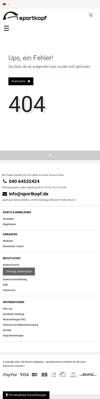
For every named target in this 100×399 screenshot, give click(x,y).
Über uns (7, 308)
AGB (5, 284)
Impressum (9, 290)
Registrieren (9, 224)
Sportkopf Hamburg (13, 314)
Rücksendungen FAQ (14, 319)
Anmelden (8, 218)
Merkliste (8, 240)
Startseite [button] (20, 81)
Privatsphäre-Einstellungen (26, 395)
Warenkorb (9, 246)
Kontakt (7, 330)
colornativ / (19, 366)
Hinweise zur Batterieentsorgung (20, 324)
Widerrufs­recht (11, 264)
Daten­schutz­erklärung (15, 279)
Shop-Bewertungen (13, 335)
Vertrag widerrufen (19, 271)
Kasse (20, 246)
